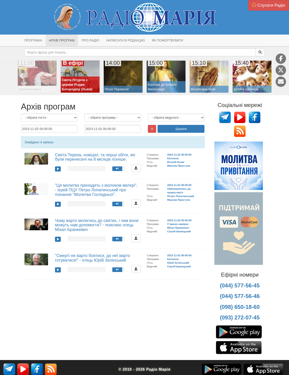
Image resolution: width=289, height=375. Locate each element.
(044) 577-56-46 (240, 296)
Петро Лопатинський (180, 196)
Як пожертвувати (167, 40)
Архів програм (62, 40)
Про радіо (90, 40)
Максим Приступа (178, 165)
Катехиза (173, 158)
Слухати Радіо (268, 5)
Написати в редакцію (125, 40)
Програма (33, 40)
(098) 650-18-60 (240, 307)
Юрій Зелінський (178, 262)
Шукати (181, 129)
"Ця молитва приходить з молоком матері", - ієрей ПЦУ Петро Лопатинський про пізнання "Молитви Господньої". (96, 190)
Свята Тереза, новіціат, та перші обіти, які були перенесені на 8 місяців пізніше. (95, 157)
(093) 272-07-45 (240, 317)
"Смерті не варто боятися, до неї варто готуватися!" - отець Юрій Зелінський (92, 258)
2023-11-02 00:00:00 (179, 154)
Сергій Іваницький (179, 231)
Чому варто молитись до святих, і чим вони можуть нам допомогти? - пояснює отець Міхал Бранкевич (96, 225)
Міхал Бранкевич (178, 227)
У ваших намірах (178, 224)
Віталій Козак (175, 162)
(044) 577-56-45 (240, 285)
